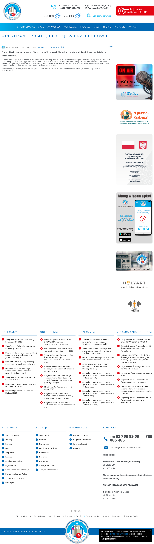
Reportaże (43, 457)
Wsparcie (119, 27)
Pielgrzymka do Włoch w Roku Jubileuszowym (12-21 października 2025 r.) (59, 404)
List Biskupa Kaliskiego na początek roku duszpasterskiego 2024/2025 (98, 358)
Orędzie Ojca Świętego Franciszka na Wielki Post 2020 (136, 367)
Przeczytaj (9, 483)
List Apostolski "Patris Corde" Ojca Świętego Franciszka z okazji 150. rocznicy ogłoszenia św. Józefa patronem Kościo (136, 358)
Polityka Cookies (80, 435)
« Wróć (110, 46)
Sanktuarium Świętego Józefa (125, 516)
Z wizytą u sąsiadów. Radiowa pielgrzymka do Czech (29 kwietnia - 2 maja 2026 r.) (59, 368)
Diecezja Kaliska (23, 516)
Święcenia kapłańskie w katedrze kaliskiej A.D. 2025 (20, 378)
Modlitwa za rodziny (14, 461)
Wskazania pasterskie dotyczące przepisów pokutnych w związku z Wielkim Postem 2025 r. (97, 350)
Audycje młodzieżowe (49, 470)
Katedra (105, 516)
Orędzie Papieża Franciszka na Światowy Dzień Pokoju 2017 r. (134, 381)
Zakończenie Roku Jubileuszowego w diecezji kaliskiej (20, 347)
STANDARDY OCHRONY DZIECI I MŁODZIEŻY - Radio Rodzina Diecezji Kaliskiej (96, 366)
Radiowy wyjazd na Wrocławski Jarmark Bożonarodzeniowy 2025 (58, 349)
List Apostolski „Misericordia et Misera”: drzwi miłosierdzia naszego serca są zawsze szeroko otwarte (136, 390)
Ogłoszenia (70, 27)
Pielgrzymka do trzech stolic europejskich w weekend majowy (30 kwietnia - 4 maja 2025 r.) (58, 395)
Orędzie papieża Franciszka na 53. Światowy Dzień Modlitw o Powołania (136, 400)
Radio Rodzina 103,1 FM (139, 11)
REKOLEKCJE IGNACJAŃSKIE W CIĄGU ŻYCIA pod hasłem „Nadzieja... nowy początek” (57, 341)
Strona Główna (26, 27)
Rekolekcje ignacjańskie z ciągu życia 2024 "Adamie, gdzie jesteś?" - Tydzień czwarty (98, 375)
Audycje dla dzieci (47, 465)
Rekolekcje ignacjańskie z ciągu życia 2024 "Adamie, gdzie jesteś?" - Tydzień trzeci (98, 384)
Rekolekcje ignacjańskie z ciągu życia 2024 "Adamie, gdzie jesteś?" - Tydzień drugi (98, 393)
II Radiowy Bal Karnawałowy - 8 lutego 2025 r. (58, 388)
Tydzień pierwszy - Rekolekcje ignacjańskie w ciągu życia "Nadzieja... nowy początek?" (95, 341)
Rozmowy (43, 461)
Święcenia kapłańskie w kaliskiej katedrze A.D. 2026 (19, 340)
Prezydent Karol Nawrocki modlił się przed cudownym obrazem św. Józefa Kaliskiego (21, 355)
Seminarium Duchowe (63, 516)
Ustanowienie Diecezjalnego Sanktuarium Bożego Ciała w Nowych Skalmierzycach (18, 370)
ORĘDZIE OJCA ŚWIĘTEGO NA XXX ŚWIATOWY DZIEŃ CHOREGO (136, 340)
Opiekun (79, 516)
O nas (41, 27)
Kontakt (132, 27)
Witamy (8, 440)
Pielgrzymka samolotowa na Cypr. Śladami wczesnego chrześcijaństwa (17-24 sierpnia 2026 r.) (59, 358)
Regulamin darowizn (82, 440)
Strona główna (12, 435)
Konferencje (44, 452)
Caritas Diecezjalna (42, 516)
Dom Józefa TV (92, 516)
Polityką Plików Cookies (118, 534)
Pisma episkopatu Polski (16, 474)
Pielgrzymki (44, 444)
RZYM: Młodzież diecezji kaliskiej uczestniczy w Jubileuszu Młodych (20, 363)
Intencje (107, 27)
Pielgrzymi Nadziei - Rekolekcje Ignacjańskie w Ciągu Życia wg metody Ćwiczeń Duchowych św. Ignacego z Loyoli (58, 379)
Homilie (42, 440)
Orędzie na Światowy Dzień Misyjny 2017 (136, 374)
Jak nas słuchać (80, 444)
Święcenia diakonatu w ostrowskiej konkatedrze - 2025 (21, 385)
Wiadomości (44, 435)
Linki (7, 448)
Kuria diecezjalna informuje (17, 470)
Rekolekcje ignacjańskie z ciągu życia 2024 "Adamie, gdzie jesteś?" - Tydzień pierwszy (98, 402)
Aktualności (54, 27)
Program (85, 27)
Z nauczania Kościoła (14, 478)
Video (97, 27)
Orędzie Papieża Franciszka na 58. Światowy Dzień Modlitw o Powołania (136, 348)
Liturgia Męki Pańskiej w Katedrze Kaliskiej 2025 (20, 392)
